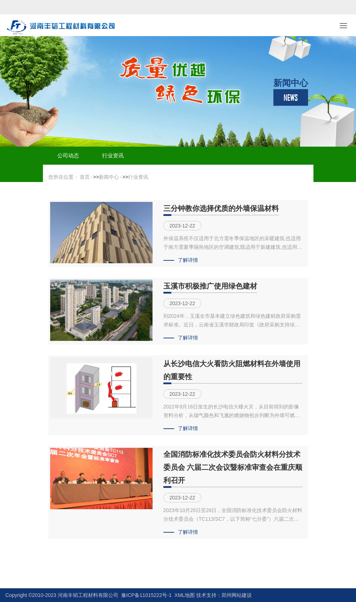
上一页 (162, 562)
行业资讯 (113, 155)
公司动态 (68, 155)
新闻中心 (109, 177)
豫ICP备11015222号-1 (146, 595)
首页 (85, 177)
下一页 (194, 562)
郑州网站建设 (236, 595)
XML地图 (185, 595)
